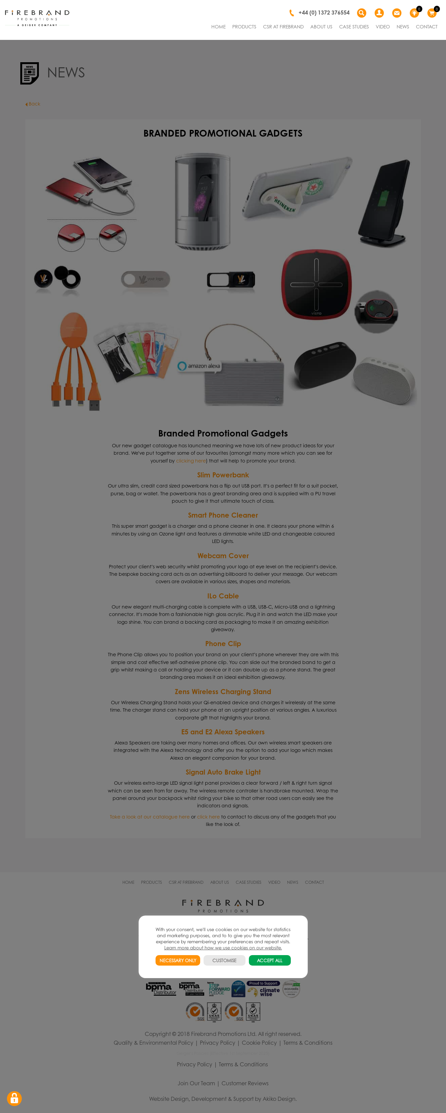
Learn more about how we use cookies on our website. (223, 947)
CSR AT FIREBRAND (283, 26)
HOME (218, 26)
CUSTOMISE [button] (224, 960)
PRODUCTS (244, 26)
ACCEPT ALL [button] (269, 960)
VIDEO (383, 26)
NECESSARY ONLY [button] (178, 960)
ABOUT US (321, 26)
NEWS (403, 26)
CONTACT (427, 26)
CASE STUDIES (354, 26)
